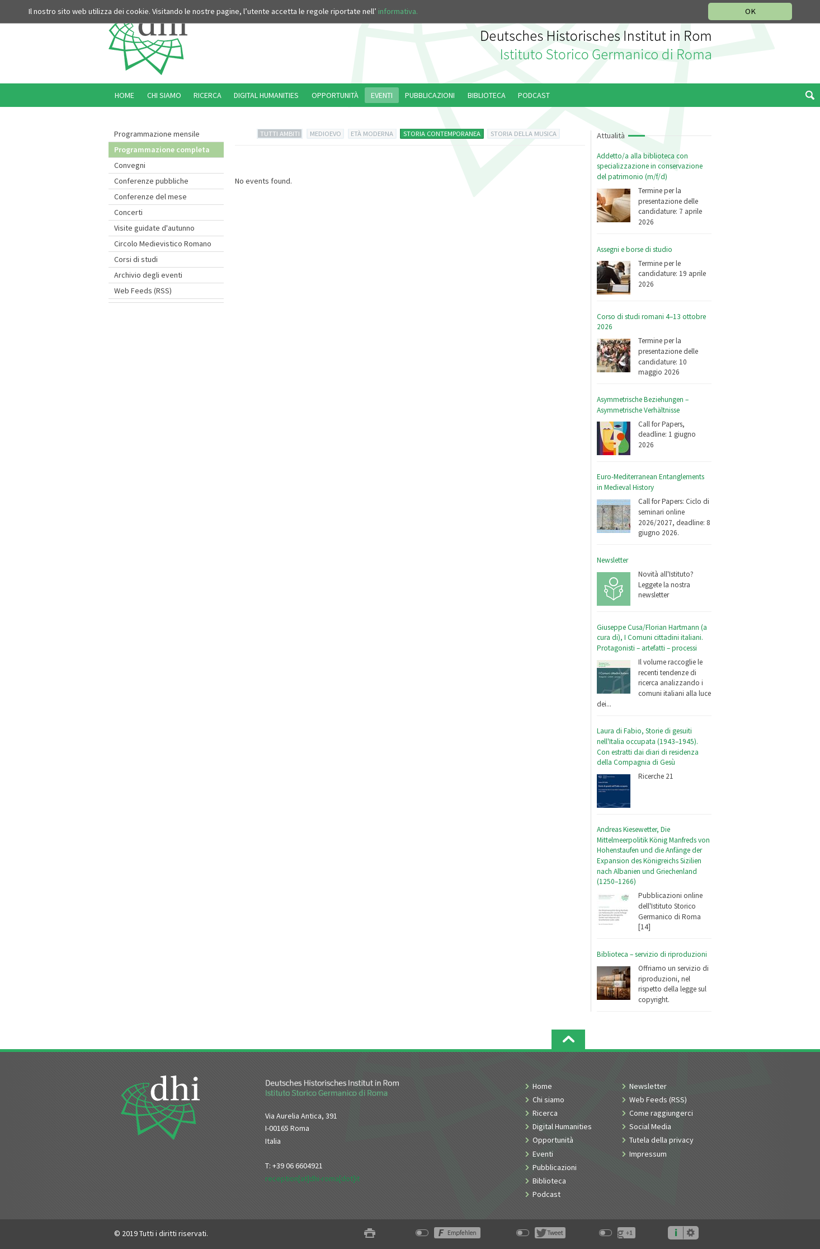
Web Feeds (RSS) (143, 291)
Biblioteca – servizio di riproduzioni (652, 954)
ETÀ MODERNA (372, 133)
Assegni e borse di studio (634, 249)
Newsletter (612, 560)
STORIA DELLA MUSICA (524, 133)
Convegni (129, 165)
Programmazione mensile (157, 134)
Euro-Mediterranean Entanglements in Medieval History (650, 482)
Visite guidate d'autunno (154, 228)
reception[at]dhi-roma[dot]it (312, 1178)
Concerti (128, 212)
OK (750, 11)
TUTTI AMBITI (280, 133)
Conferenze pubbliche (151, 181)
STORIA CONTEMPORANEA (441, 133)
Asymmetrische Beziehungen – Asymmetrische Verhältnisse (643, 405)
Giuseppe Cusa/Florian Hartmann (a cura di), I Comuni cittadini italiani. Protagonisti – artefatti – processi (652, 638)
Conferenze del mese (150, 196)
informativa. (398, 11)
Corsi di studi (136, 259)
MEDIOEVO (325, 133)
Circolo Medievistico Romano (162, 243)
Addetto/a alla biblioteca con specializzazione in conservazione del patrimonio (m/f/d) (650, 166)
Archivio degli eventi (148, 275)
